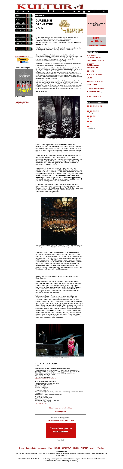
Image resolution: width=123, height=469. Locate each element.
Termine (101, 448)
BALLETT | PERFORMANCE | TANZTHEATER (93, 66)
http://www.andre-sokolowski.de (60, 408)
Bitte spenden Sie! (22, 56)
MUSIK (76, 448)
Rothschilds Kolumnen (95, 61)
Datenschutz (30, 448)
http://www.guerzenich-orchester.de (45, 378)
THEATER (84, 448)
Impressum (42, 448)
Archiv (92, 448)
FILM (50, 448)
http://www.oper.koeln (41, 403)
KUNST (57, 448)
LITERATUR (66, 448)
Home (21, 448)
